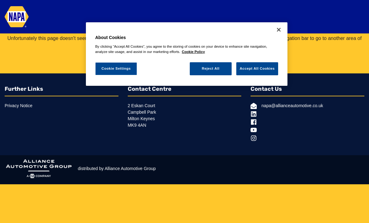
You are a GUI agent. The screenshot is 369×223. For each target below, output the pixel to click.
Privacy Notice (18, 105)
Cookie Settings (116, 68)
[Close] (279, 30)
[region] (186, 54)
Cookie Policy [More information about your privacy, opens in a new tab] (193, 52)
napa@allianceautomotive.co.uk (287, 106)
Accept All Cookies (257, 68)
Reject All (211, 68)
